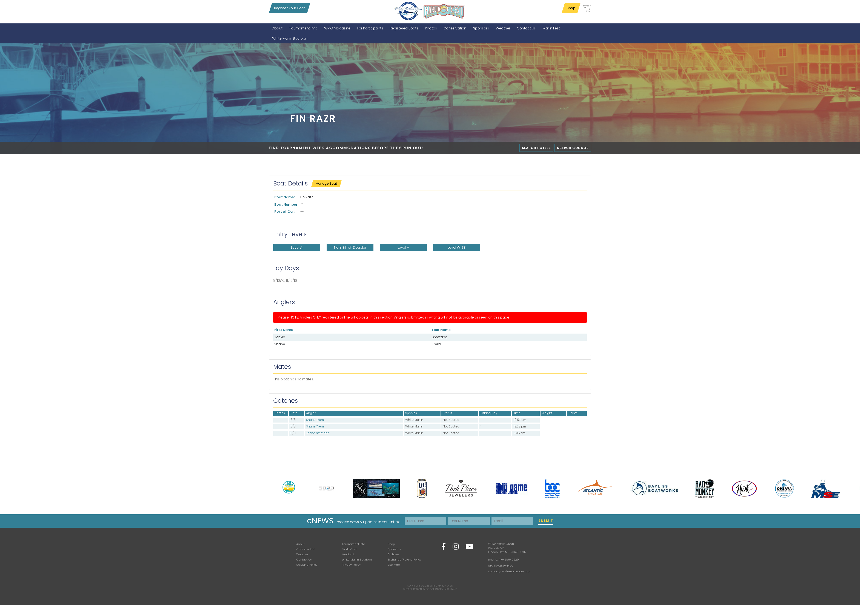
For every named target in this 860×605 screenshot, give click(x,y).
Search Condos (573, 148)
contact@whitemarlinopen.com (510, 571)
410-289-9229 (509, 560)
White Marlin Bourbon (357, 560)
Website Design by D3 (416, 589)
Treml (436, 344)
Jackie (279, 337)
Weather (302, 554)
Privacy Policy (351, 565)
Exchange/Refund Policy (404, 560)
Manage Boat (326, 183)
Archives (393, 554)
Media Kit (348, 554)
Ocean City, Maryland (443, 589)
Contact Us (304, 560)
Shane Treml (315, 420)
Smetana (439, 337)
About (300, 544)
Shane (279, 344)
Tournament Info (353, 544)
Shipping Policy (306, 565)
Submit (545, 520)
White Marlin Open (441, 585)
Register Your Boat (289, 8)
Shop (571, 8)
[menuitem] (277, 28)
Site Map (394, 565)
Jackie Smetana (317, 433)
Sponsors (394, 549)
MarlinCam (349, 549)
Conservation (305, 549)
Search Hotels (536, 148)
